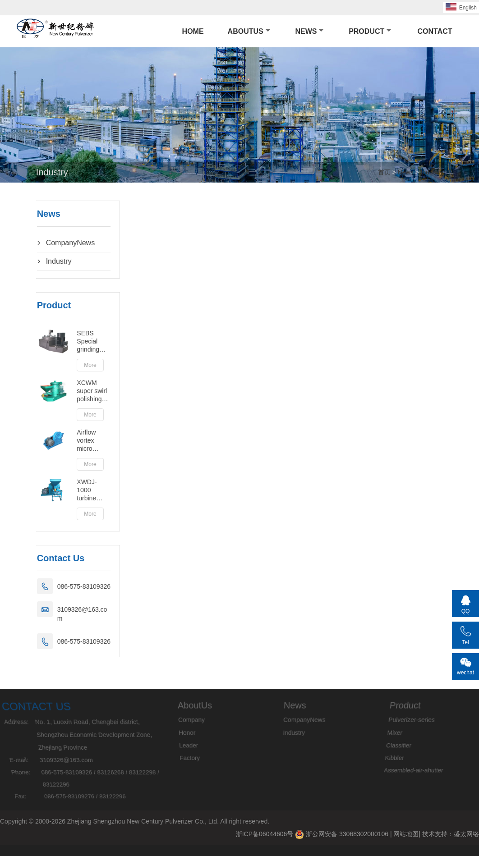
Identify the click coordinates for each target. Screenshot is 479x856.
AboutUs (249, 31)
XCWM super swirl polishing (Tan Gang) (69, 391)
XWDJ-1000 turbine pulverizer (67, 490)
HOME (193, 31)
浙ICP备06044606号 (265, 834)
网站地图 (406, 834)
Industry (432, 172)
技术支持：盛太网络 (450, 834)
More (66, 365)
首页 (384, 172)
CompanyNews (46, 243)
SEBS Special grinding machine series (65, 341)
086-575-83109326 (60, 586)
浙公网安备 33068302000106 (341, 834)
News (309, 31)
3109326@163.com (58, 614)
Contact (435, 31)
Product (370, 31)
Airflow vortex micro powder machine (65, 441)
